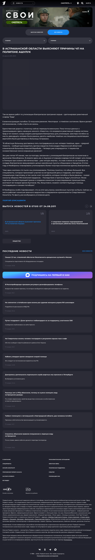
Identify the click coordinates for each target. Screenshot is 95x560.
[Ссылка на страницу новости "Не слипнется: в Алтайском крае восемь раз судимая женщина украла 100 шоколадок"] (47, 306)
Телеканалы (68, 540)
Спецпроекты (7, 463)
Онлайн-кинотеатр (9, 468)
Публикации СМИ (54, 476)
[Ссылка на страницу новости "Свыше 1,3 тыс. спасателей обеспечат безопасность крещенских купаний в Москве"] (47, 261)
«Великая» (20, 519)
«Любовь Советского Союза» (57, 517)
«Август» (44, 517)
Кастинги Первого (8, 476)
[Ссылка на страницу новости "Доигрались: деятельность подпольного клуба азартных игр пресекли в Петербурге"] (47, 379)
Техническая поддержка (57, 468)
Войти (88, 3)
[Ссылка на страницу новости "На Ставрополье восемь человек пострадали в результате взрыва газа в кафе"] (47, 343)
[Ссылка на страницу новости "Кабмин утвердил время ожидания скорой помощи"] (47, 361)
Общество (17, 241)
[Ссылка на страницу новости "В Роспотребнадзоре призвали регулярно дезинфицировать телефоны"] (47, 288)
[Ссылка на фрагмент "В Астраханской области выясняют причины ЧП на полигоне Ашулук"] (24, 222)
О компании (7, 459)
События (51, 472)
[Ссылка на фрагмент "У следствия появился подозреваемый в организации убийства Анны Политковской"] (71, 222)
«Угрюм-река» (85, 517)
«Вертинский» (29, 519)
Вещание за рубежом (32, 491)
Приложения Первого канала (12, 472)
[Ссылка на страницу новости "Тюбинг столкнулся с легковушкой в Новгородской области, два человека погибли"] (47, 420)
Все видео (6, 480)
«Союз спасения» (73, 517)
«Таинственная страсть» (42, 519)
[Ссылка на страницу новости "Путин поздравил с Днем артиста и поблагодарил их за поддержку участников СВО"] (47, 325)
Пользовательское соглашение (59, 459)
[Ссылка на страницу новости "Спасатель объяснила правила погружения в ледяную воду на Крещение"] (47, 441)
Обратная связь (54, 463)
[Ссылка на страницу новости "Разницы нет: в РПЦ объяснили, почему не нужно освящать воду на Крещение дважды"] (47, 399)
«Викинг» (6, 519)
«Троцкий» (12, 519)
